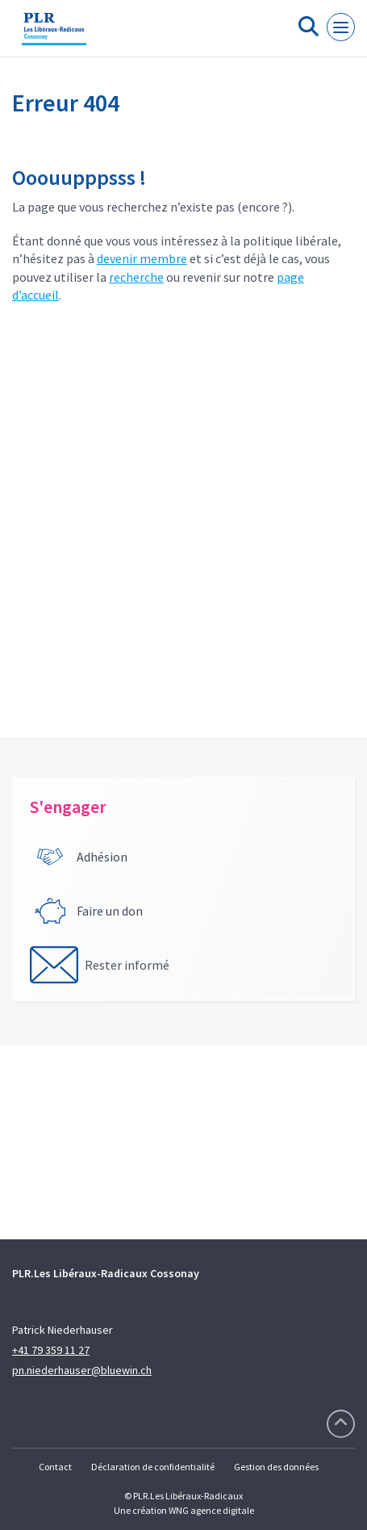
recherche (136, 277)
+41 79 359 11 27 (51, 1350)
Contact (55, 1467)
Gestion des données (276, 1467)
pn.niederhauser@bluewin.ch (82, 1370)
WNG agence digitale (211, 1510)
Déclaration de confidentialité (153, 1467)
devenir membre (142, 258)
